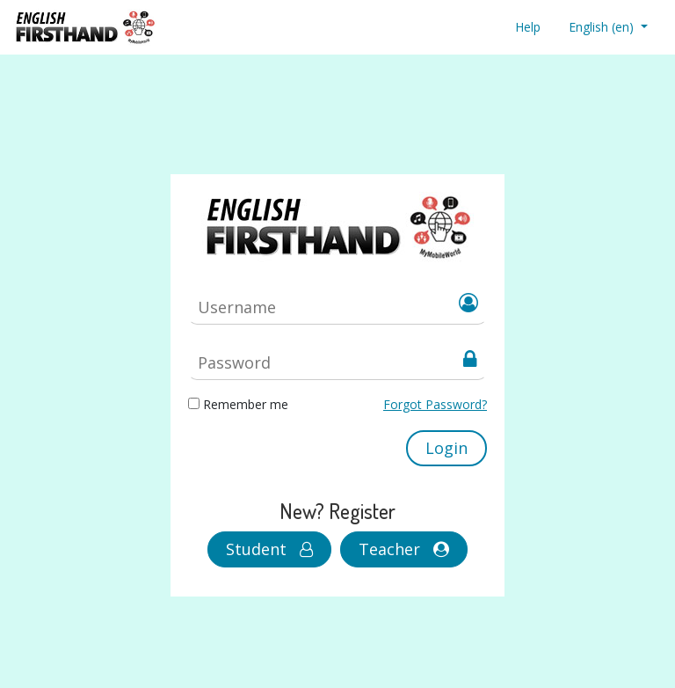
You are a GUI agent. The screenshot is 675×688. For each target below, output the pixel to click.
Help (528, 26)
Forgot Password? (435, 404)
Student (269, 549)
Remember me (245, 404)
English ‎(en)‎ (603, 26)
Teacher (404, 549)
